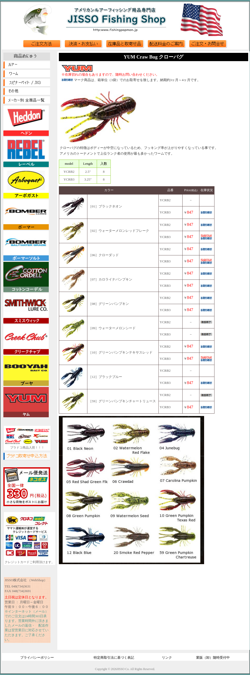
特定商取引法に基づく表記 (114, 657)
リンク (167, 657)
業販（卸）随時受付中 (213, 657)
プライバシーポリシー (37, 657)
